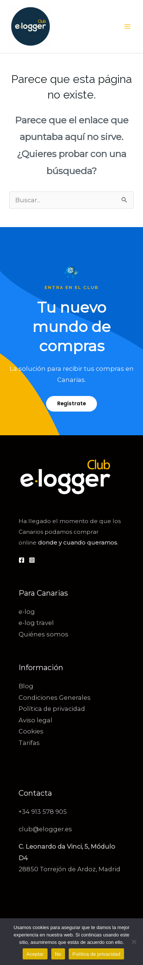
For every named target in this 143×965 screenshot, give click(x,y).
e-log (27, 611)
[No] (133, 941)
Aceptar (35, 954)
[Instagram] (32, 560)
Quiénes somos (43, 634)
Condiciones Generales (55, 697)
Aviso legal (35, 720)
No (58, 954)
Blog (26, 686)
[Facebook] (22, 560)
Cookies (31, 731)
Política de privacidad (52, 708)
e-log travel (36, 622)
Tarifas (29, 742)
